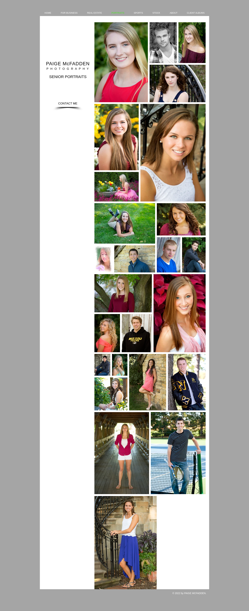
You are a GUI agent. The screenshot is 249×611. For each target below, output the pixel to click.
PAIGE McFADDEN (68, 63)
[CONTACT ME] (68, 103)
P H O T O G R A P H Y (68, 68)
